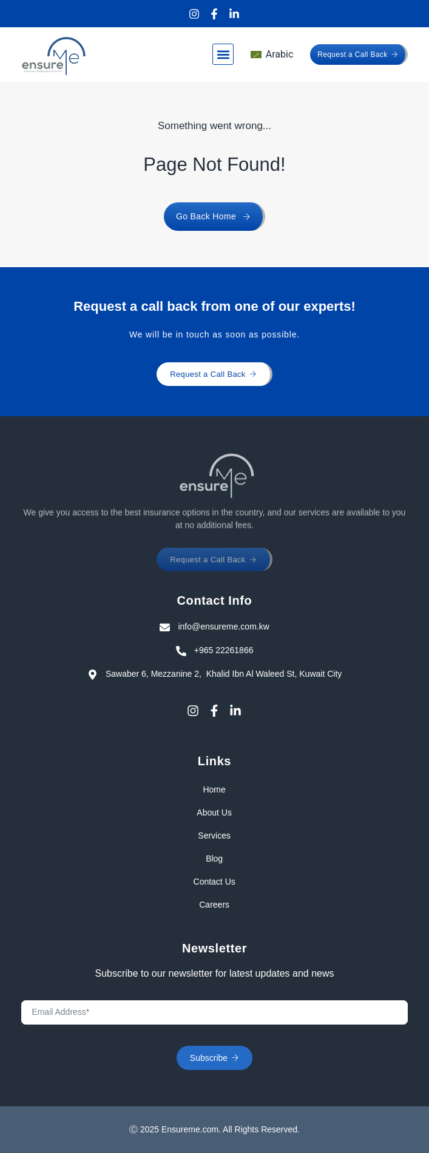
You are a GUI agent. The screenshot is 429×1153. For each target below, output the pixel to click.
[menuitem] (272, 54)
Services (214, 835)
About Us (214, 812)
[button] (223, 54)
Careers (215, 904)
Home (214, 789)
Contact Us (214, 881)
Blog (214, 858)
